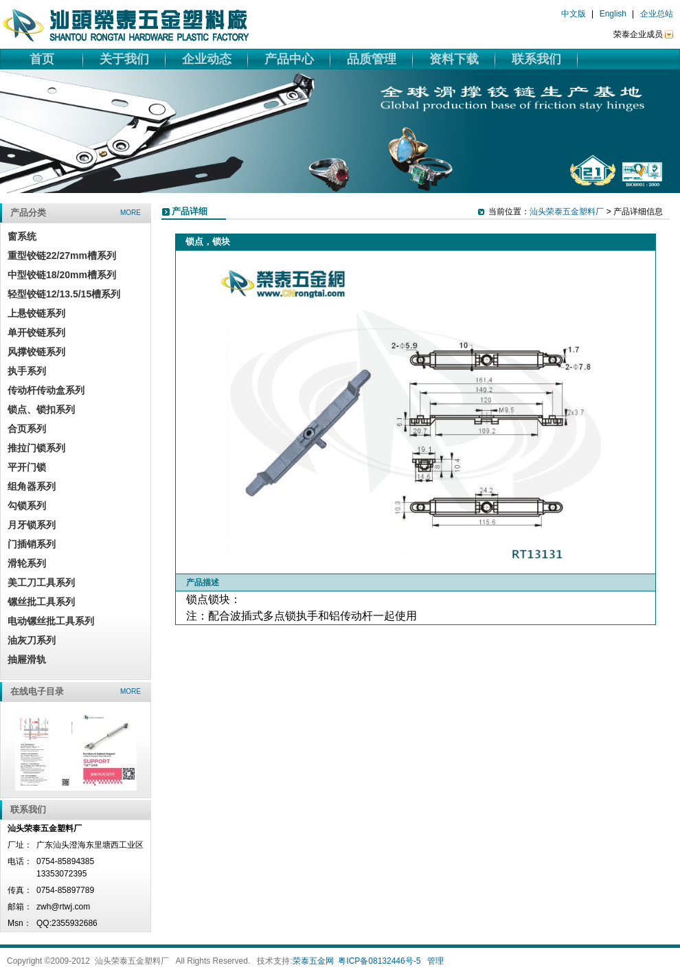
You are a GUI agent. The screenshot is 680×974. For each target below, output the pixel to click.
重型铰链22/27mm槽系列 (62, 255)
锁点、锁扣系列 (41, 409)
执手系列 (27, 370)
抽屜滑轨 (27, 659)
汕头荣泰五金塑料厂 (567, 211)
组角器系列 (32, 486)
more (130, 212)
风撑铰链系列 (36, 351)
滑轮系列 (27, 563)
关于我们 (124, 59)
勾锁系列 (27, 505)
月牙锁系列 (32, 524)
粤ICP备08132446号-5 (379, 961)
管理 (435, 961)
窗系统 (22, 236)
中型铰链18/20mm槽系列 (62, 274)
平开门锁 (27, 467)
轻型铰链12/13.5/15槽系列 (64, 293)
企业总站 (656, 14)
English (613, 14)
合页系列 (27, 428)
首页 (42, 59)
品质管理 (371, 59)
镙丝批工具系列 (41, 601)
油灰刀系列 (32, 640)
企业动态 (206, 59)
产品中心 (289, 59)
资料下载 (454, 59)
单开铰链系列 (36, 332)
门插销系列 (32, 544)
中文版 (573, 14)
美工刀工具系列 (41, 582)
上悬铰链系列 (36, 313)
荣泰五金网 (313, 961)
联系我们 (536, 59)
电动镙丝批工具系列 (51, 620)
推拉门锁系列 (36, 447)
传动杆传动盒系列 (46, 390)
